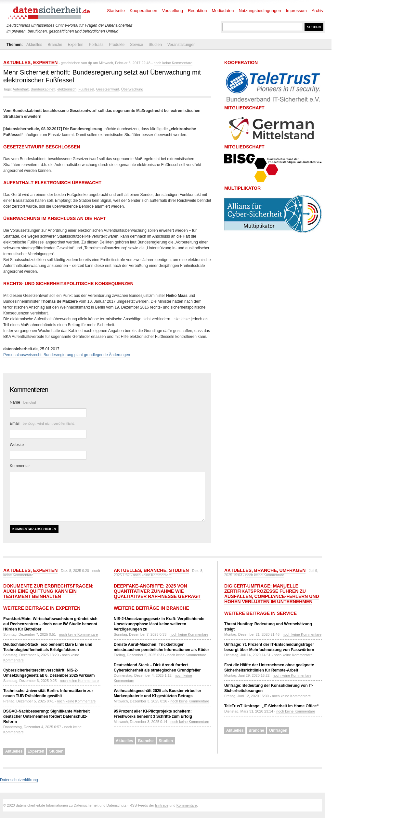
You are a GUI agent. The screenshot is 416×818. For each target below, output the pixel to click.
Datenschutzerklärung (19, 780)
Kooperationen (143, 10)
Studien (155, 44)
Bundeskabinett (43, 89)
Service (136, 44)
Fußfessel (86, 89)
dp (90, 63)
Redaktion (197, 10)
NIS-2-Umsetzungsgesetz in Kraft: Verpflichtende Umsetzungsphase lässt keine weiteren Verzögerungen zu (159, 624)
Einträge (161, 805)
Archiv (317, 10)
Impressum (296, 10)
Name (23, 402)
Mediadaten (223, 10)
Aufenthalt (21, 89)
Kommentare (186, 805)
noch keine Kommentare (173, 63)
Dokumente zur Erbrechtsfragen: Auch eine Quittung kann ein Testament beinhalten (48, 591)
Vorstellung (172, 10)
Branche (55, 44)
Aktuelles (34, 44)
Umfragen (293, 570)
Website (17, 444)
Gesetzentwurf (107, 89)
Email (42, 423)
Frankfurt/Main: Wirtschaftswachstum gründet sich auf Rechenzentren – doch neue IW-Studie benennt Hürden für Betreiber (50, 624)
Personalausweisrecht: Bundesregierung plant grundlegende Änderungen (66, 355)
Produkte (116, 44)
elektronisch (66, 89)
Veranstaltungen (181, 44)
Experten (75, 44)
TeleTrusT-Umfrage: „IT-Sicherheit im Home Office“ (271, 706)
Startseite (116, 10)
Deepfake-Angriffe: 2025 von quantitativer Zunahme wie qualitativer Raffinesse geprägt (157, 591)
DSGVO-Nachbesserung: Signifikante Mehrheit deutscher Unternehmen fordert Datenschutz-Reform (46, 716)
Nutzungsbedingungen (260, 10)
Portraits (96, 44)
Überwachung (132, 89)
